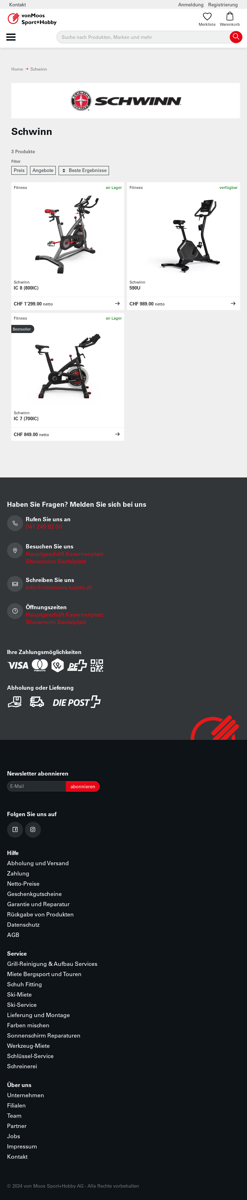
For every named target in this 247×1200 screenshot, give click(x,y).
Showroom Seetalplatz (56, 561)
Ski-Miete (19, 994)
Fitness (20, 187)
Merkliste (207, 19)
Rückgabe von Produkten (40, 914)
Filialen (16, 1105)
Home (17, 69)
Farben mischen (28, 1025)
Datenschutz (23, 924)
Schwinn (38, 69)
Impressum (22, 1146)
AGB (13, 934)
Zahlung (18, 873)
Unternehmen (25, 1095)
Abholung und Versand (38, 863)
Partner (16, 1125)
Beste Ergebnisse (84, 170)
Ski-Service (22, 1004)
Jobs (13, 1136)
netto (48, 304)
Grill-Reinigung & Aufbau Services (52, 963)
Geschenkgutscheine (34, 893)
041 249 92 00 (44, 526)
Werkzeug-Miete (28, 1045)
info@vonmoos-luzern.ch (59, 587)
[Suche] (149, 37)
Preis (19, 170)
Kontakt (17, 4)
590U (134, 288)
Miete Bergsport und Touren (44, 974)
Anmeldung (191, 4)
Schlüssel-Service (30, 1055)
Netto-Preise (23, 883)
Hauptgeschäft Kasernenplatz (64, 553)
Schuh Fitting (24, 984)
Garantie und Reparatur (38, 904)
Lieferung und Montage (38, 1014)
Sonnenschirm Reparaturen (43, 1035)
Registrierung (223, 4)
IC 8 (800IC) (26, 288)
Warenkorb (230, 19)
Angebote (42, 170)
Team (14, 1115)
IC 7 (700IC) (26, 418)
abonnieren (83, 786)
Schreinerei (22, 1066)
